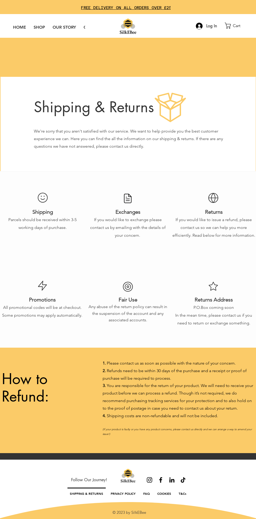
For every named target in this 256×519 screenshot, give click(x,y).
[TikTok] (183, 480)
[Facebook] (160, 480)
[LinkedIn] (172, 480)
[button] (236, 26)
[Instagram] (149, 480)
